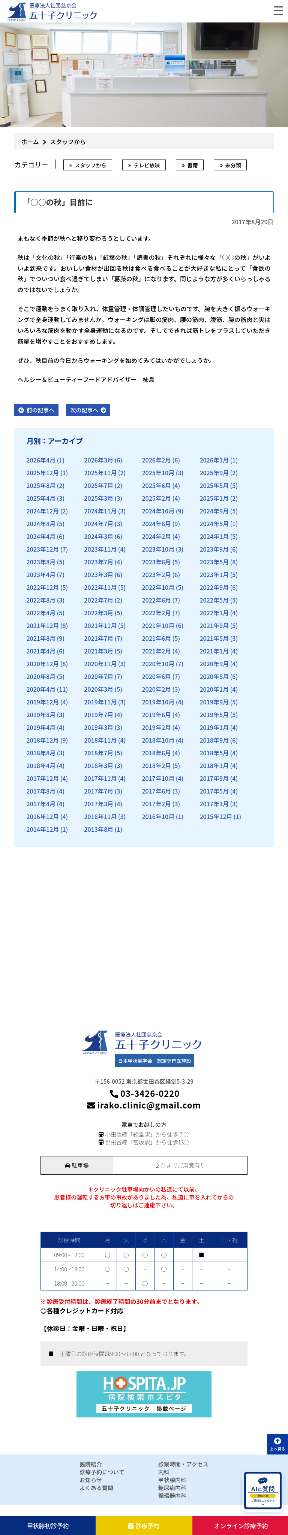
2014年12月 (42, 829)
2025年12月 (42, 472)
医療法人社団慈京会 (52, 5)
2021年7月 (98, 638)
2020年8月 (41, 676)
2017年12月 (42, 778)
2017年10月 (158, 778)
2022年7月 (98, 599)
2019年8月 (41, 714)
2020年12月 (42, 663)
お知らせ (91, 1480)
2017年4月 (41, 803)
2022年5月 (214, 599)
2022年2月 (156, 612)
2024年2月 (156, 536)
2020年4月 (41, 689)
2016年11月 (100, 816)
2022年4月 (41, 612)
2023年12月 (42, 548)
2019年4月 (41, 727)
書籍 (192, 165)
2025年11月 (100, 472)
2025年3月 (98, 498)
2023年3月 (98, 574)
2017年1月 (214, 803)
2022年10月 (158, 587)
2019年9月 (214, 701)
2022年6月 (156, 599)
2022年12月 (42, 587)
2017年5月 (214, 790)
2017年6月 (156, 790)
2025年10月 (158, 472)
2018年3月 (98, 765)
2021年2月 (156, 650)
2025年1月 (214, 498)
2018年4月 (41, 765)
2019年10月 (158, 701)
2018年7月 (98, 752)
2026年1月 (214, 459)
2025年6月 (156, 485)
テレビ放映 (147, 165)
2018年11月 (100, 739)
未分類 (233, 165)
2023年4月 (41, 574)
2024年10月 (158, 510)
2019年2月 (156, 727)
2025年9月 (214, 472)
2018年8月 (41, 752)
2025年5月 (214, 485)
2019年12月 (42, 701)
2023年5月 (214, 561)
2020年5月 (214, 676)
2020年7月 (98, 676)
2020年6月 (156, 676)
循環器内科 (172, 1495)
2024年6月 (156, 523)
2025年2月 (156, 498)
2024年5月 (214, 523)
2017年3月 (98, 803)
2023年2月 (156, 574)
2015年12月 (216, 816)
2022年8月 (41, 599)
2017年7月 (98, 790)
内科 (164, 1472)
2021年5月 (214, 638)
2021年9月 (214, 625)
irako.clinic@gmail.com (144, 1105)
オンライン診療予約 (241, 1525)
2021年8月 (41, 638)
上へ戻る (277, 1444)
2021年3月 (98, 650)
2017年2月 (156, 803)
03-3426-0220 (144, 1093)
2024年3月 (98, 536)
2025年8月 (41, 485)
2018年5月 (214, 752)
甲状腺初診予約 (48, 1525)
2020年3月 (98, 689)
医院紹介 (91, 1464)
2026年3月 (98, 459)
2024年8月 (41, 523)
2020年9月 (214, 663)
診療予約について (102, 1472)
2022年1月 (214, 612)
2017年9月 (214, 778)
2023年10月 (158, 548)
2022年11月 (100, 587)
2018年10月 (158, 739)
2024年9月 (214, 510)
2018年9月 (214, 739)
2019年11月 (100, 701)
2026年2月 (156, 459)
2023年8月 (41, 561)
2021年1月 (214, 650)
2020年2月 (156, 689)
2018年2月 (156, 765)
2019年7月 (98, 714)
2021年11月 (100, 625)
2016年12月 (42, 816)
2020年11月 (100, 663)
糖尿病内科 (172, 1488)
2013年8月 (98, 829)
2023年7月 (98, 561)
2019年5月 (214, 714)
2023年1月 (214, 574)
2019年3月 (98, 727)
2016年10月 (158, 816)
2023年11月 (100, 548)
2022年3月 (98, 612)
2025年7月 (98, 485)
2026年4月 (41, 459)
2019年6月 (156, 714)
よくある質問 (96, 1488)
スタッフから (90, 165)
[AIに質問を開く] (263, 1491)
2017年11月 (100, 778)
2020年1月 (214, 689)
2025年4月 (41, 498)
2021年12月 (42, 625)
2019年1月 (214, 727)
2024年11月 (100, 510)
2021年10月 (158, 625)
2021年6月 (156, 638)
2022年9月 (214, 587)
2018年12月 (42, 739)
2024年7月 (98, 523)
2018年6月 (156, 752)
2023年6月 (156, 561)
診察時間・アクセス (183, 1464)
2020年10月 (158, 663)
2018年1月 (214, 765)
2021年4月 (41, 650)
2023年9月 (214, 548)
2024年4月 (41, 536)
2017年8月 (41, 790)
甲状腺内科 (172, 1480)
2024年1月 (214, 536)
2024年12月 (42, 510)
